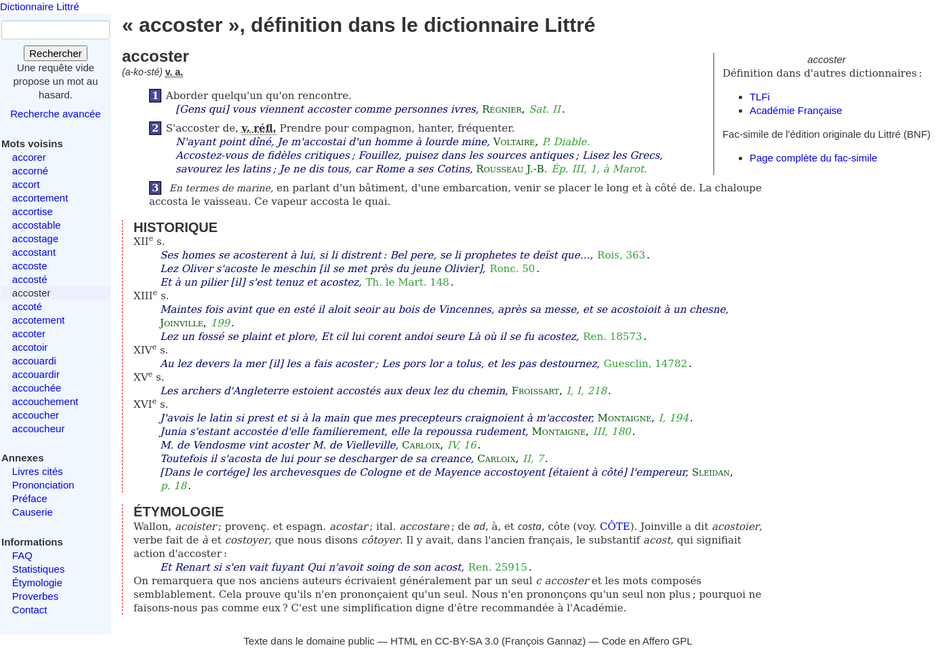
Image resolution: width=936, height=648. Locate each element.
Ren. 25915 (497, 567)
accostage (35, 238)
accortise (32, 211)
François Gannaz (543, 641)
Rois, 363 (621, 255)
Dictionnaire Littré (39, 6)
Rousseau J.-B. (512, 169)
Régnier (501, 109)
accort (26, 184)
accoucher (35, 415)
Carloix (421, 445)
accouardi (34, 360)
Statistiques (38, 569)
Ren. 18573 (612, 336)
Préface (29, 498)
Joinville (181, 323)
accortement (40, 198)
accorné (30, 170)
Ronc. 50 (512, 269)
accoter (28, 333)
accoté (27, 306)
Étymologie (37, 582)
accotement (38, 320)
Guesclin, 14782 (645, 364)
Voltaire (514, 142)
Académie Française (796, 110)
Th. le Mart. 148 (407, 282)
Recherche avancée (55, 113)
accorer (29, 157)
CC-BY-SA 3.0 (466, 641)
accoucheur (38, 428)
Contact (29, 609)
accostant (34, 252)
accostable (36, 225)
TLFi (760, 96)
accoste (29, 265)
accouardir (36, 374)
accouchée (37, 388)
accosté (29, 279)
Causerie (32, 512)
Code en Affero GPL (647, 641)
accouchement (45, 401)
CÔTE (615, 526)
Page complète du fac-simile (813, 158)
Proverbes (35, 596)
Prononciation (43, 485)
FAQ (22, 555)
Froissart (535, 391)
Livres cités (37, 471)
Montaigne (624, 418)
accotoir (30, 347)
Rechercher (55, 53)
